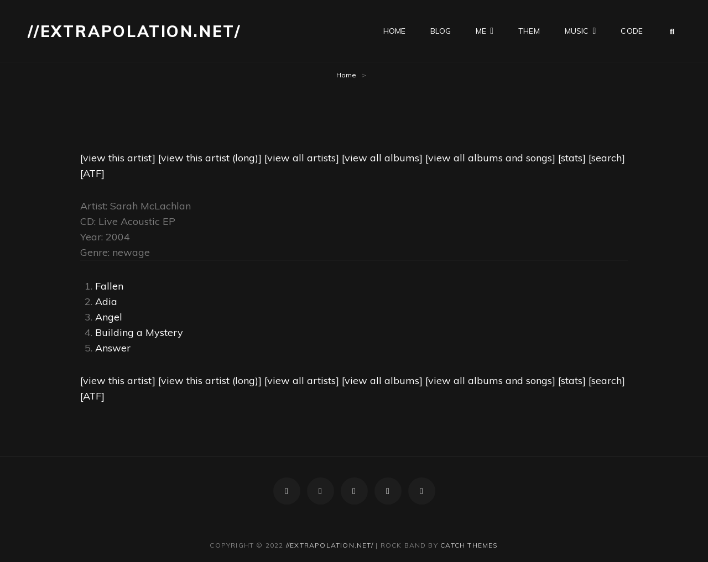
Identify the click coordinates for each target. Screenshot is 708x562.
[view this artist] (117, 157)
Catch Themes (469, 545)
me (481, 31)
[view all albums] (382, 157)
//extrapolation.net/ (134, 31)
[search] (607, 157)
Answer (113, 348)
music (577, 31)
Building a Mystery (139, 332)
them (529, 31)
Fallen (109, 286)
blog (440, 31)
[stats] (572, 157)
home (394, 31)
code (632, 31)
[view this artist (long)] (210, 157)
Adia (106, 301)
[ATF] (92, 173)
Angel (108, 317)
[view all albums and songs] (490, 157)
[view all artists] (301, 157)
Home (346, 75)
